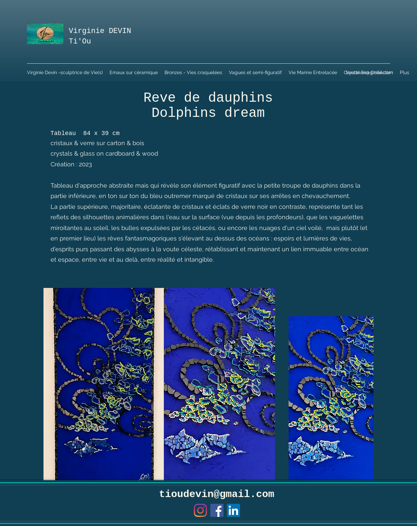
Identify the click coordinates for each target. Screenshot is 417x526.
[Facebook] (217, 510)
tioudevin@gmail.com (369, 72)
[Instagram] (200, 510)
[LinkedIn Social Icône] (233, 510)
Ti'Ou (80, 41)
